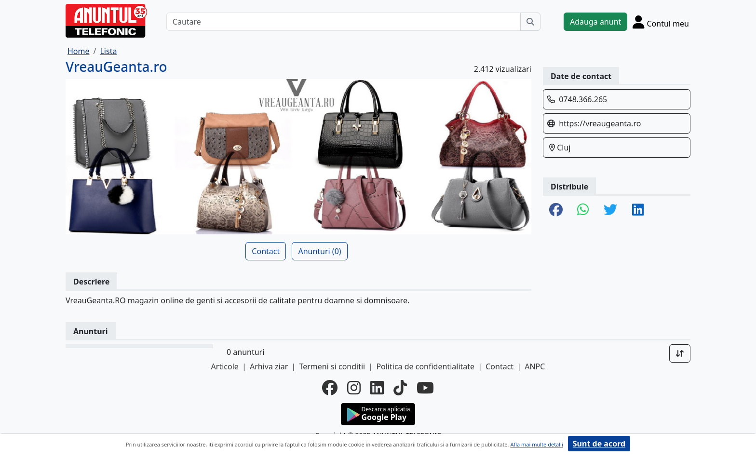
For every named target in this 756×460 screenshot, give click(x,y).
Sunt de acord (599, 443)
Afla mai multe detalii (536, 444)
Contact (266, 251)
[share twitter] (610, 210)
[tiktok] (400, 387)
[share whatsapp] (583, 210)
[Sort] (679, 353)
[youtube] (425, 387)
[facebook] (330, 387)
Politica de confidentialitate (425, 366)
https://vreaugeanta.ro (600, 123)
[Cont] (661, 21)
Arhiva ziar (269, 366)
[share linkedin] (638, 210)
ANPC (535, 366)
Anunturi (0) (319, 251)
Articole (225, 366)
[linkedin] (377, 387)
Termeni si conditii (332, 366)
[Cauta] (530, 22)
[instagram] (354, 387)
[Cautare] (343, 22)
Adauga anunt (595, 21)
